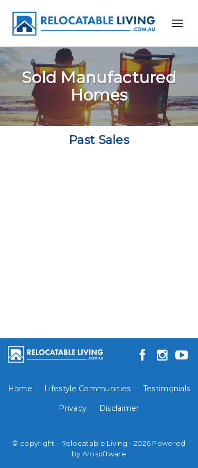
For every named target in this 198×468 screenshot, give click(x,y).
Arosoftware (104, 454)
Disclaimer (119, 408)
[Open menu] (177, 23)
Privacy (73, 408)
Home (20, 388)
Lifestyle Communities (87, 388)
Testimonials (167, 388)
